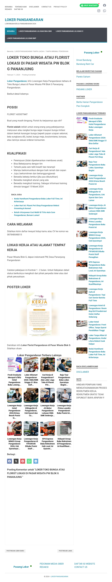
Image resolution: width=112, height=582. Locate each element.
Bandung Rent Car (85, 64)
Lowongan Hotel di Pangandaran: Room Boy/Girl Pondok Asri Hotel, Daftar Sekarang (98, 311)
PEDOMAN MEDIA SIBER (52, 563)
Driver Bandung (83, 60)
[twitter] (16, 461)
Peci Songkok (83, 106)
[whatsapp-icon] (104, 11)
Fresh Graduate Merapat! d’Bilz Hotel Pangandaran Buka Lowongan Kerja (97, 124)
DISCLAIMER (34, 7)
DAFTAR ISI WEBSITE (84, 563)
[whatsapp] (29, 461)
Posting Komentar (29, 75)
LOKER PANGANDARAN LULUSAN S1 (69, 31)
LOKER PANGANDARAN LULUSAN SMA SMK (35, 31)
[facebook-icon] (104, 5)
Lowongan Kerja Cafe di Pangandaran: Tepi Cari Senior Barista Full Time (97, 295)
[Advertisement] (91, 417)
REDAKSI (8, 9)
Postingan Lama (65, 551)
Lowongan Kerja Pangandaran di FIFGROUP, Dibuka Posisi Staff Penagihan (96, 251)
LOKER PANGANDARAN (24, 20)
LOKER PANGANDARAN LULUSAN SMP (21, 38)
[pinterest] (22, 461)
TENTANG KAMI (21, 7)
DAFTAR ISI (18, 9)
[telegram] (35, 461)
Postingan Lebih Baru (15, 551)
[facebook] (9, 461)
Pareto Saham (83, 76)
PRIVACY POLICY (60, 7)
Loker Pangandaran (17, 81)
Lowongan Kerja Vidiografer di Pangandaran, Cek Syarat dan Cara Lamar (97, 194)
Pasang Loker (91, 52)
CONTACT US (46, 7)
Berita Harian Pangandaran (89, 102)
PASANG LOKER (84, 89)
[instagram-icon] (99, 11)
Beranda (8, 7)
